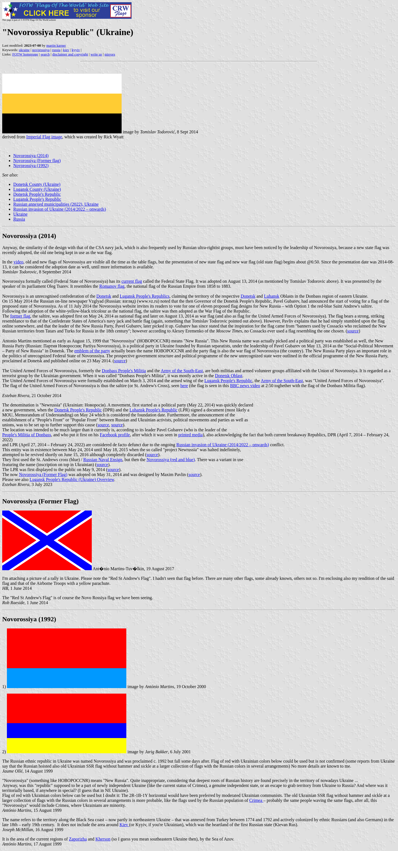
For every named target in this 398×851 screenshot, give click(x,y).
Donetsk (103, 296)
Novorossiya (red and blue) (170, 459)
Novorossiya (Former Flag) (43, 474)
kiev (66, 50)
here (184, 385)
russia (56, 50)
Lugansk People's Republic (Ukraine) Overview (72, 479)
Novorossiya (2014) (31, 155)
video (18, 262)
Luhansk (271, 296)
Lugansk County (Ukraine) (37, 189)
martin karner (56, 45)
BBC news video (245, 385)
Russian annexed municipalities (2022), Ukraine (56, 204)
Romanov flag (111, 286)
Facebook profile (115, 434)
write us (96, 54)
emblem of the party (92, 350)
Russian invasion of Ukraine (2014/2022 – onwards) (59, 209)
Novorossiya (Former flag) (37, 160)
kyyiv (76, 50)
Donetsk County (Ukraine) (37, 184)
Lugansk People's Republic (37, 199)
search (45, 54)
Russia (19, 219)
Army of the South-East (182, 370)
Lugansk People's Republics (144, 296)
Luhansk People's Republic (154, 410)
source (353, 331)
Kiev (124, 824)
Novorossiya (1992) (31, 165)
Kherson (102, 839)
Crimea (256, 800)
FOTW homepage (25, 54)
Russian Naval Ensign (102, 459)
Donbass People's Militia (124, 370)
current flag (131, 281)
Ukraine (20, 214)
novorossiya (40, 50)
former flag (20, 316)
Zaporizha (78, 839)
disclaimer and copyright (70, 54)
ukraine (24, 50)
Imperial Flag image (44, 136)
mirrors (109, 54)
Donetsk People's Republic (37, 194)
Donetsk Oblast (228, 375)
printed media (190, 434)
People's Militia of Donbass (26, 434)
